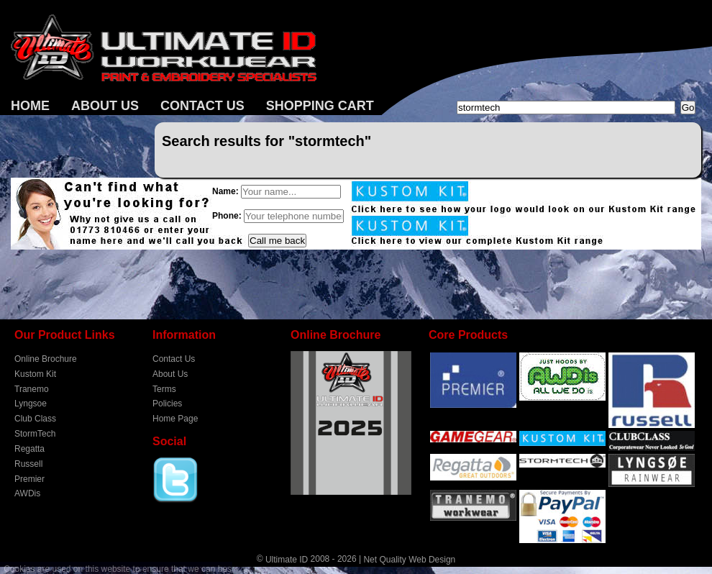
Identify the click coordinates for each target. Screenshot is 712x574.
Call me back (277, 240)
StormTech (34, 434)
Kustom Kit (35, 374)
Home (30, 106)
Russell (28, 464)
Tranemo (31, 388)
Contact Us (202, 106)
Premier (29, 478)
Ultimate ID (286, 560)
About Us (105, 106)
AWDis (27, 493)
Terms (164, 388)
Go (688, 107)
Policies (167, 403)
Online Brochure (45, 359)
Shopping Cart (320, 106)
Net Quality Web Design (409, 560)
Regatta (29, 449)
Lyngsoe (30, 403)
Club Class (35, 419)
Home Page (175, 419)
